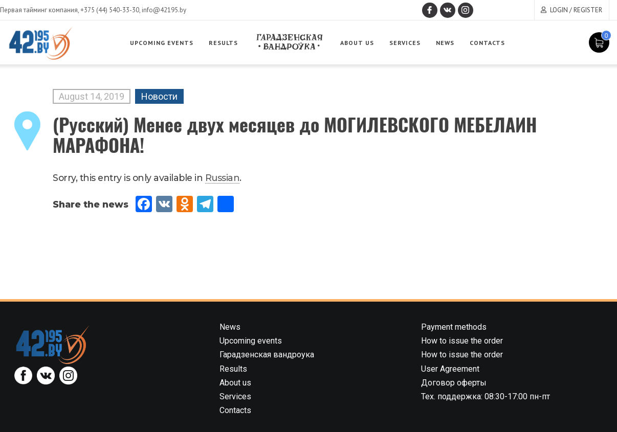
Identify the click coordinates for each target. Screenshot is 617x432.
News (445, 43)
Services (405, 43)
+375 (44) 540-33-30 (109, 10)
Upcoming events (161, 43)
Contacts (487, 43)
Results (223, 43)
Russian (222, 177)
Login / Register (576, 10)
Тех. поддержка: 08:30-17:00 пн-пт (485, 396)
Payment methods (454, 327)
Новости (159, 96)
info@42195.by (164, 10)
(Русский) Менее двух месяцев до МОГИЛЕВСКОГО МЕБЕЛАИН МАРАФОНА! (295, 134)
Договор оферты (454, 383)
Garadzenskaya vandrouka (289, 42)
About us (357, 43)
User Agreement (450, 369)
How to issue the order (462, 341)
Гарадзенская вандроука (266, 354)
